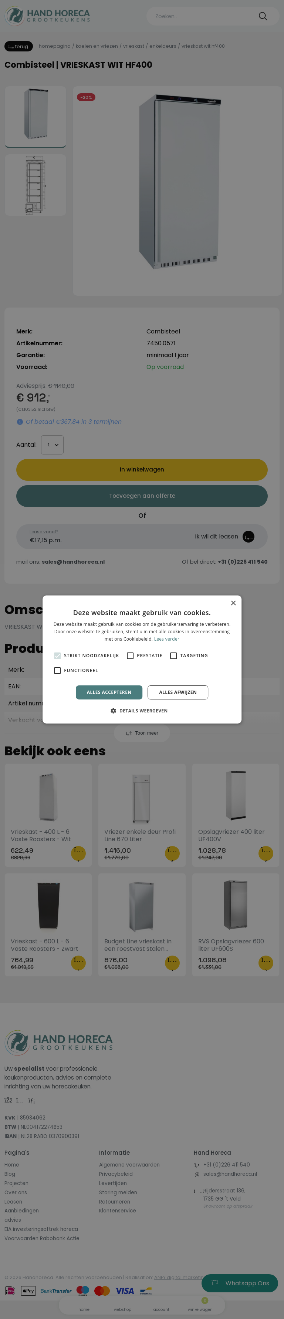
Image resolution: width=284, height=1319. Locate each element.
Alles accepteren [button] (109, 692)
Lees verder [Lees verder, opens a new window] (167, 639)
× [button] (233, 603)
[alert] (142, 659)
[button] (142, 710)
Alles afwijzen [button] (178, 692)
